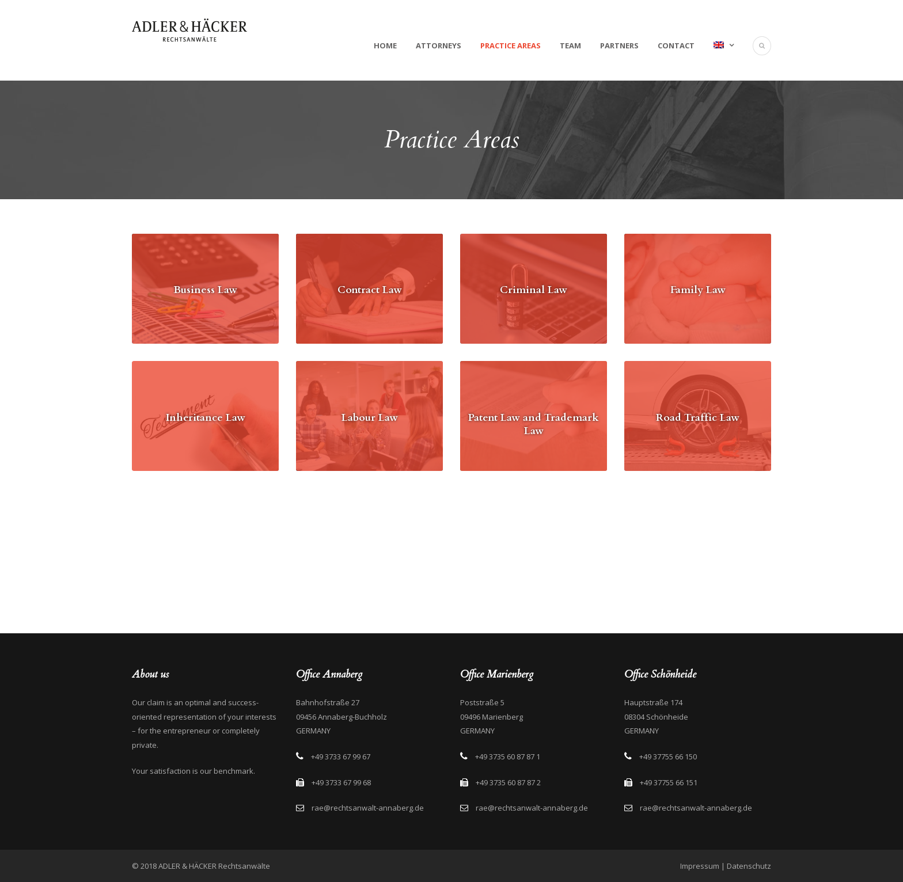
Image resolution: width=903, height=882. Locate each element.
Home (385, 45)
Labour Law (370, 417)
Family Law (698, 290)
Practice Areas (510, 45)
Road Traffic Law (697, 417)
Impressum (699, 866)
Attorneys (438, 45)
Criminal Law (533, 290)
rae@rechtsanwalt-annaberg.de (368, 808)
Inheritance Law (205, 417)
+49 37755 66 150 (668, 756)
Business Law (205, 290)
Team (570, 45)
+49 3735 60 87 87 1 (507, 756)
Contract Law (369, 290)
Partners (619, 45)
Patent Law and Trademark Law (533, 424)
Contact (676, 45)
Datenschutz (749, 866)
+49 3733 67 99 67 (340, 756)
